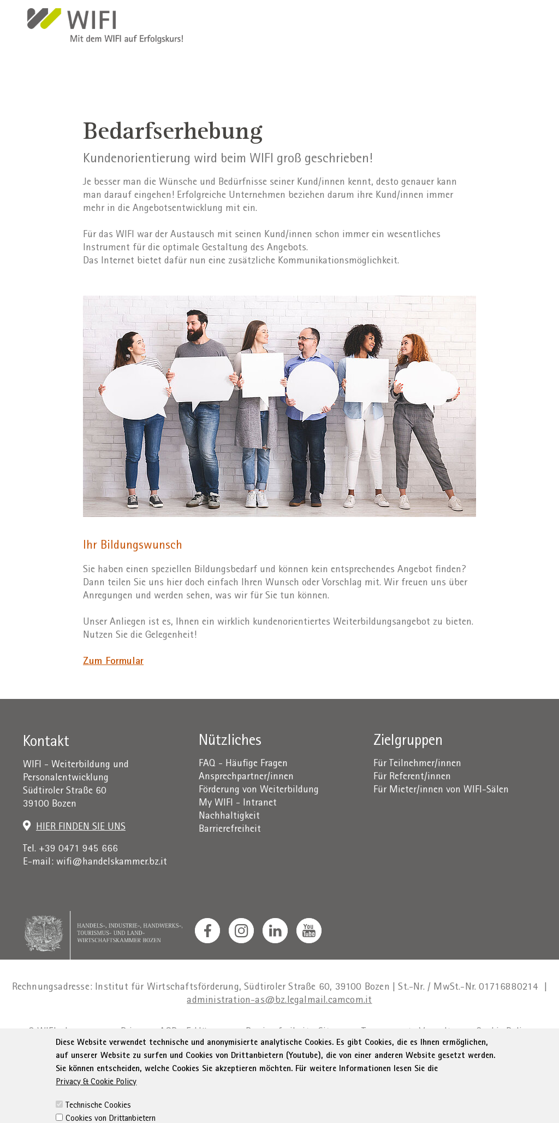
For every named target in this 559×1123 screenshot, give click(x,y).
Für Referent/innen (412, 777)
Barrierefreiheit (230, 830)
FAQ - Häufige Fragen (243, 764)
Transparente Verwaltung (414, 1032)
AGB (168, 1032)
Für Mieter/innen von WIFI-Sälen (441, 790)
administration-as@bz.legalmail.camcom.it (279, 1001)
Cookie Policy (503, 1032)
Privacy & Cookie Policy (96, 1105)
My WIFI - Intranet (238, 803)
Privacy (136, 1032)
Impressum (88, 1032)
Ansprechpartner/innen (246, 777)
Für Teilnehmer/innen (417, 764)
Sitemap (335, 1032)
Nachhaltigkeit (229, 817)
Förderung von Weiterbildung (259, 790)
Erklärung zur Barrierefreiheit (248, 1032)
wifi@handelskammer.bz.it (111, 862)
